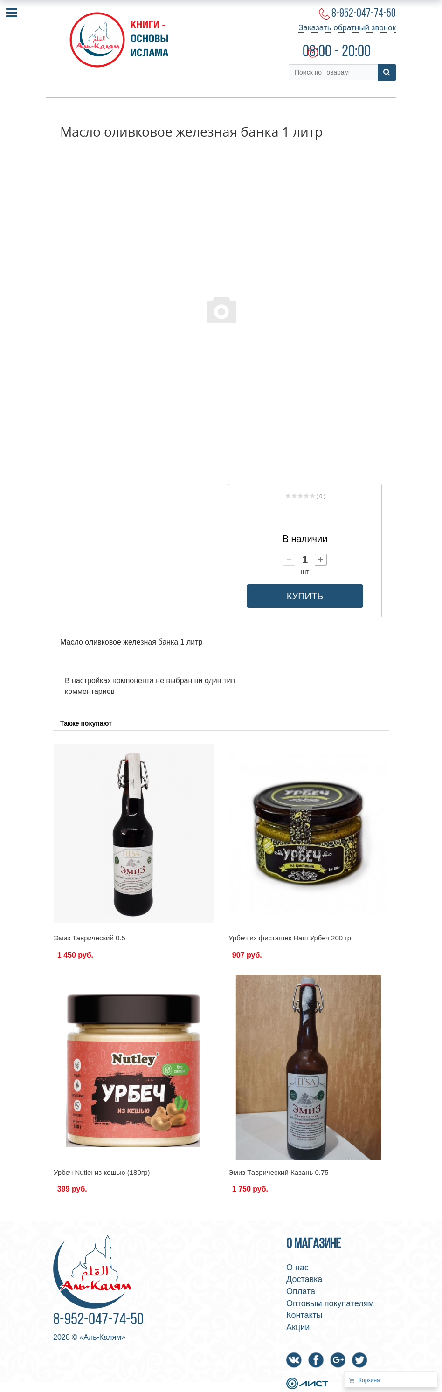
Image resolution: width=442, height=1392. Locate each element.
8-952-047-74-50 (364, 14)
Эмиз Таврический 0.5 (89, 938)
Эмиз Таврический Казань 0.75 (278, 1172)
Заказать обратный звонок (347, 27)
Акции (298, 1327)
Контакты (304, 1315)
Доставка (304, 1279)
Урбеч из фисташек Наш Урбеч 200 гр (289, 938)
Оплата (300, 1291)
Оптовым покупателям (330, 1303)
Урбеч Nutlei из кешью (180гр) (102, 1172)
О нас (297, 1267)
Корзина (369, 1380)
